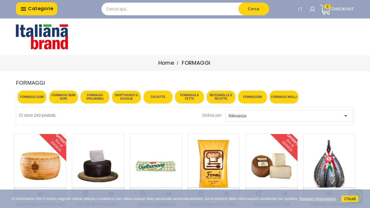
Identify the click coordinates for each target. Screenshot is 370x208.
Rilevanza (289, 115)
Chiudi (350, 198)
